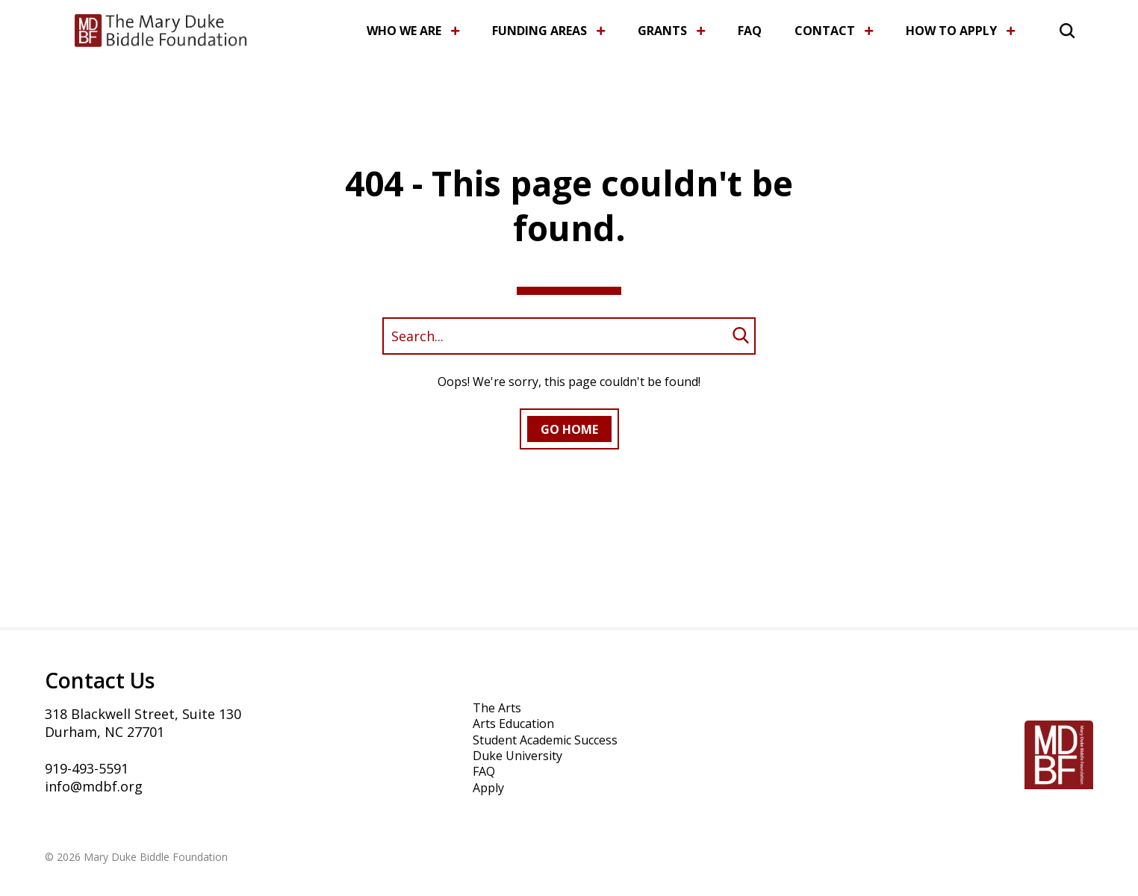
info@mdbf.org (94, 786)
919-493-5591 (86, 768)
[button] (1050, 28)
